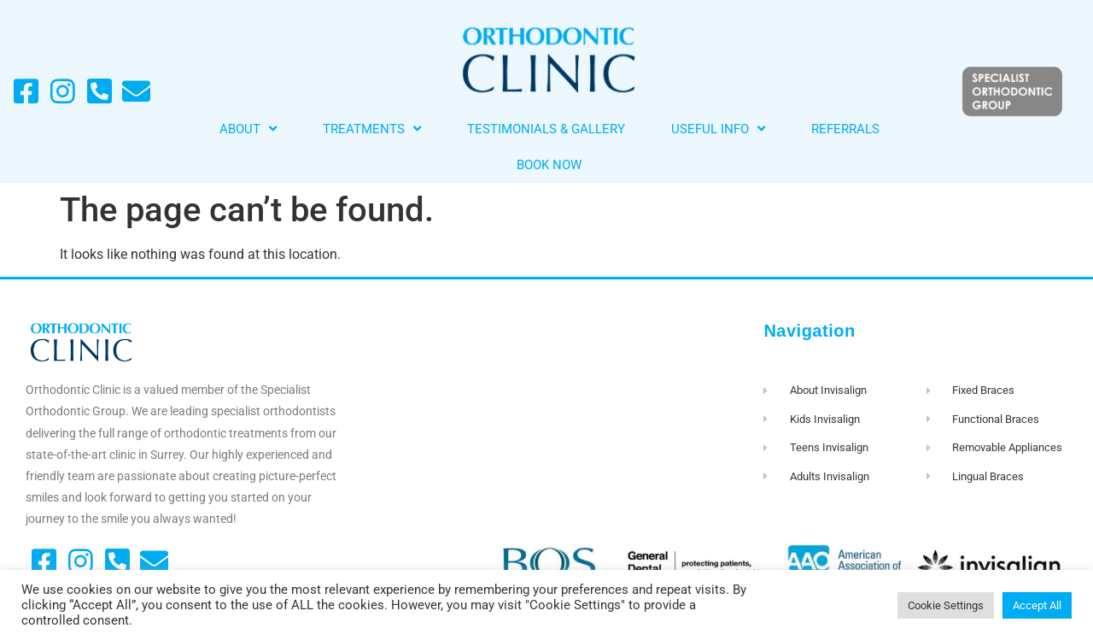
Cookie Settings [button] (946, 605)
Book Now (549, 165)
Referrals (845, 129)
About (248, 129)
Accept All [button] (1037, 605)
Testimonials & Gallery (546, 129)
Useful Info (718, 129)
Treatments (372, 129)
